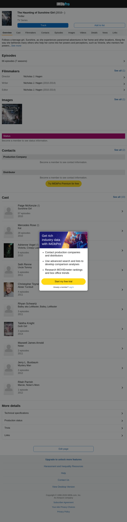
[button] (63, 281)
